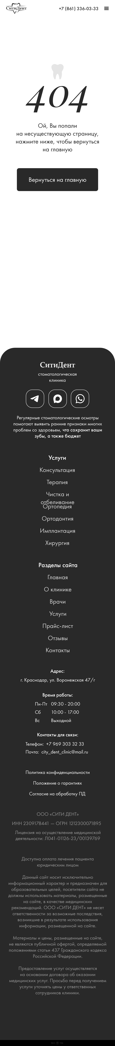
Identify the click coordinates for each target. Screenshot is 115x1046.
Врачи (58, 601)
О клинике (58, 589)
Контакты (58, 650)
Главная (57, 577)
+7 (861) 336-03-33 (79, 8)
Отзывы (58, 638)
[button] (106, 8)
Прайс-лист (57, 626)
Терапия (57, 482)
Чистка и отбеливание (57, 498)
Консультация (57, 470)
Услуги (58, 613)
